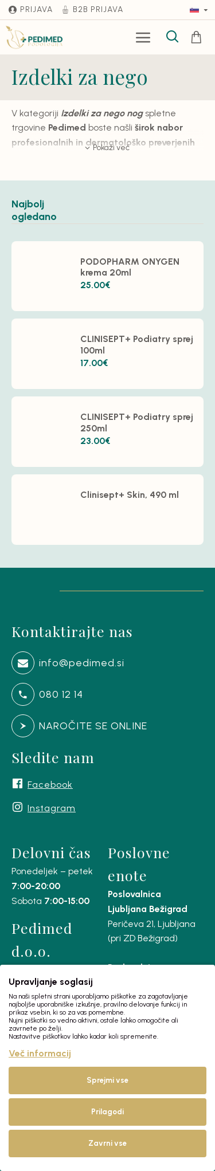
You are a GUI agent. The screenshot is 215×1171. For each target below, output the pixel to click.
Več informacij (40, 1053)
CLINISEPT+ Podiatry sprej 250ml (136, 422)
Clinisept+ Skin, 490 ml (129, 494)
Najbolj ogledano (30, 213)
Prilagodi (107, 1111)
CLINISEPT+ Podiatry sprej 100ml (136, 344)
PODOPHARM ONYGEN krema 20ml (129, 267)
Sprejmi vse (107, 1080)
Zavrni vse (107, 1143)
